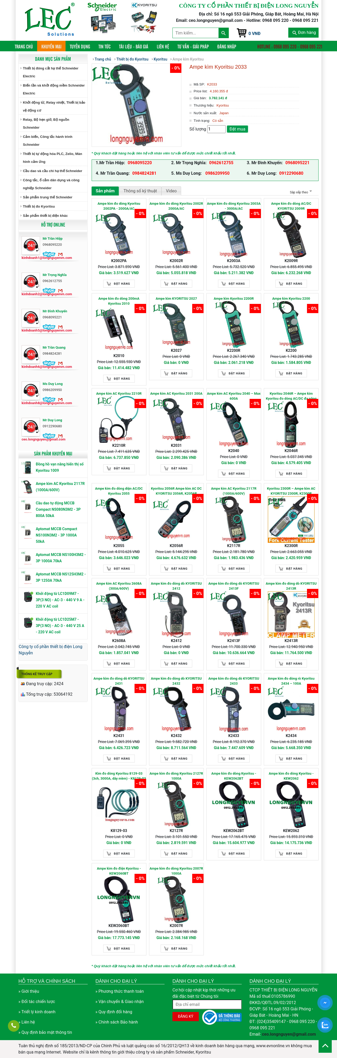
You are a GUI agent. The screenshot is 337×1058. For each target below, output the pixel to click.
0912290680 (291, 173)
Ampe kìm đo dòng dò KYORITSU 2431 (118, 681)
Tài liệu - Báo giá (133, 46)
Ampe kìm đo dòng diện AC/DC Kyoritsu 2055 (119, 491)
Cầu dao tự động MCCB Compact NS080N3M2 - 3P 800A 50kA (58, 509)
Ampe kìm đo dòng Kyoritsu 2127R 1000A (176, 776)
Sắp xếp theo (300, 192)
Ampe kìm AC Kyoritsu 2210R (118, 393)
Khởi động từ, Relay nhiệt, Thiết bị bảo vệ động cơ (54, 106)
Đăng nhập (226, 46)
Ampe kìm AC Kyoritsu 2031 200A (176, 393)
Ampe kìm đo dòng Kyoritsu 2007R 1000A (176, 871)
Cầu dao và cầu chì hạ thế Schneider (52, 171)
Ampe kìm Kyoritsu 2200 (291, 298)
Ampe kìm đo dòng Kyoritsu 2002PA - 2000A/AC (119, 206)
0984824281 (144, 173)
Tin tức (104, 46)
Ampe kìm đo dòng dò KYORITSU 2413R (291, 586)
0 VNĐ (255, 33)
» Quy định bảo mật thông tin (45, 1032)
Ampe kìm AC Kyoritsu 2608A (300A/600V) (119, 586)
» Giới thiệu (28, 991)
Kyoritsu (160, 59)
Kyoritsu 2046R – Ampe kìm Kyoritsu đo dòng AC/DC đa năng (291, 396)
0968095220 (140, 162)
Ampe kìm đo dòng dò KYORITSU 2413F (233, 586)
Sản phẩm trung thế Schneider (47, 197)
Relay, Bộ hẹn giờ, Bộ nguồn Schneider (46, 123)
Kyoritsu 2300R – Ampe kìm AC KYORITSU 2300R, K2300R (291, 491)
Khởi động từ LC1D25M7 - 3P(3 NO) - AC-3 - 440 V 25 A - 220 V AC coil (60, 625)
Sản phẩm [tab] (105, 190)
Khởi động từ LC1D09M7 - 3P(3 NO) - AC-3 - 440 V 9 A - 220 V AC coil (60, 599)
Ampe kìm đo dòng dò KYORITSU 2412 (176, 586)
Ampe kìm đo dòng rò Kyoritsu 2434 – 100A (291, 681)
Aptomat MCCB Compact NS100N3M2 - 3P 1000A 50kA (56, 535)
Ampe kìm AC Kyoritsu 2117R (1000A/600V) (233, 491)
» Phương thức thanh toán (120, 991)
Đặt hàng (122, 283)
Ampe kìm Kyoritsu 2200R (234, 298)
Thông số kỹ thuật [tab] (140, 190)
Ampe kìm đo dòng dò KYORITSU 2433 (233, 681)
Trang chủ (26, 46)
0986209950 (217, 173)
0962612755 (221, 162)
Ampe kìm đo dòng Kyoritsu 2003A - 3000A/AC (234, 206)
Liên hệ (163, 46)
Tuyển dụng (80, 46)
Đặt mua (237, 129)
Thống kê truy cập (36, 674)
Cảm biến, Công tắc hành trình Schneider (47, 141)
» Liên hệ (26, 1022)
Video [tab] (171, 190)
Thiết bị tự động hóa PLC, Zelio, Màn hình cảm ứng (52, 158)
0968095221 (297, 162)
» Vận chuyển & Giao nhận (120, 1001)
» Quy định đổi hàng (114, 1011)
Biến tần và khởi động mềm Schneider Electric (54, 89)
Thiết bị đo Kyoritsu (39, 206)
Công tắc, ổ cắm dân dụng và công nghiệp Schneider (51, 184)
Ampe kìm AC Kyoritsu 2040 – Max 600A (234, 396)
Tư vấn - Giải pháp (193, 46)
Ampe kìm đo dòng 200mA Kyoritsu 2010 (119, 301)
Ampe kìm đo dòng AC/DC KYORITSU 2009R (291, 206)
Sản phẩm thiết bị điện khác (45, 216)
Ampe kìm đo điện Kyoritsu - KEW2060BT (119, 871)
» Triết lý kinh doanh (37, 1011)
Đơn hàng (304, 32)
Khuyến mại (51, 46)
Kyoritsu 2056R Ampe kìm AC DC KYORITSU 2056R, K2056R (176, 491)
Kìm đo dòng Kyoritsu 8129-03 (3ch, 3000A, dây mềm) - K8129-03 (119, 776)
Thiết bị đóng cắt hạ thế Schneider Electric (50, 72)
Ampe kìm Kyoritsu (188, 59)
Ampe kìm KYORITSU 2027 (176, 298)
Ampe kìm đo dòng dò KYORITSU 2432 (176, 681)
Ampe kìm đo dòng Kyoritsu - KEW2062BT (233, 776)
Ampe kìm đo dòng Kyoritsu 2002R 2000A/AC (176, 206)
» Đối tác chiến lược (36, 1001)
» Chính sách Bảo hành (117, 1022)
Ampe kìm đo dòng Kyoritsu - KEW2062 (291, 776)
